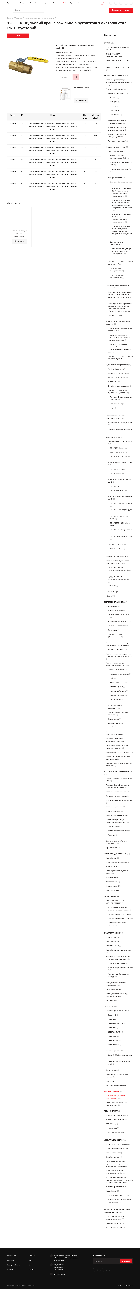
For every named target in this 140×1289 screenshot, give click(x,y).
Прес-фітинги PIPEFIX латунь (119, 918)
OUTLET (107, 43)
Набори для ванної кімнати (116, 1085)
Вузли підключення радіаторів (117, 365)
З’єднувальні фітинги (113, 592)
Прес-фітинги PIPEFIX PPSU (118, 914)
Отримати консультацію (121, 10)
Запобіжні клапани (112, 1157)
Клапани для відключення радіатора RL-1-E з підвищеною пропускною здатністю (119, 337)
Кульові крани (111, 858)
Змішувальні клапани (114, 989)
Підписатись (126, 1261)
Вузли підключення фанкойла (117, 815)
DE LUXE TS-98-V (116, 469)
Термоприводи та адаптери (118, 831)
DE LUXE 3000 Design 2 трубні (121, 503)
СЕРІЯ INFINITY (114, 1040)
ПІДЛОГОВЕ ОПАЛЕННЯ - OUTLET (119, 67)
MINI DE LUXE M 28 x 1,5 (119, 452)
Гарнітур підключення (116, 369)
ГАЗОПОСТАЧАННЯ (111, 1091)
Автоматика (110, 1124)
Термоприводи (113, 719)
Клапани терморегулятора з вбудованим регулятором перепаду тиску (119, 82)
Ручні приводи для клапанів (116, 556)
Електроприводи (114, 826)
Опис (18, 36)
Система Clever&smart (116, 670)
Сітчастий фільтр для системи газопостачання (19, 233)
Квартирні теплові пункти (115, 1119)
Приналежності (111, 848)
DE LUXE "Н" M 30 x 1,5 (118, 456)
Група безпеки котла (113, 1153)
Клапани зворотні (112, 886)
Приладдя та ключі (115, 315)
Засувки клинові (112, 877)
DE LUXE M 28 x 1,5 (117, 448)
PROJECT (113, 102)
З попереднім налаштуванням (121, 182)
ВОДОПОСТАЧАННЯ (112, 933)
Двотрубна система (115, 178)
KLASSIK (113, 98)
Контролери (112, 1128)
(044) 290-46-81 (58, 1267)
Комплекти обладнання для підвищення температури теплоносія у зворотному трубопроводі (119, 1180)
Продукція (23, 3)
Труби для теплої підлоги (115, 650)
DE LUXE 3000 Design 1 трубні (121, 510)
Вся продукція (111, 35)
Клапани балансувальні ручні (116, 792)
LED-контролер (115, 699)
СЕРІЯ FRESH (113, 1045)
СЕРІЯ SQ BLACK (114, 1032)
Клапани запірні (112, 866)
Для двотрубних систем (116, 377)
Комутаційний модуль (118, 691)
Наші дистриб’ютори (13, 1265)
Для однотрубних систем (117, 373)
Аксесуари (110, 1081)
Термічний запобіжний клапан (117, 1148)
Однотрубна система (115, 151)
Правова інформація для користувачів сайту (21, 1285)
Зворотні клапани (112, 937)
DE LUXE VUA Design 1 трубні (121, 536)
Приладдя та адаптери (116, 141)
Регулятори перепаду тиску (116, 796)
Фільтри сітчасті (112, 882)
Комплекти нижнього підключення (120, 422)
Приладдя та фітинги (115, 544)
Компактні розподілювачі (117, 626)
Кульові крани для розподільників (118, 752)
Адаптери (111, 835)
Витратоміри (112, 630)
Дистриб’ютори (34, 3)
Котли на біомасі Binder (114, 1227)
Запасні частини (116, 404)
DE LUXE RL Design (117, 490)
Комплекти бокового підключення (120, 429)
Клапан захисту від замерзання (117, 1144)
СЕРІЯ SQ (112, 1028)
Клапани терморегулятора (115, 147)
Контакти (81, 3)
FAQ (30, 1265)
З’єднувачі (112, 586)
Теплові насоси (111, 1232)
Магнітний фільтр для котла (116, 1187)
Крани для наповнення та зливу (117, 862)
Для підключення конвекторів (118, 386)
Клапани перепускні (113, 811)
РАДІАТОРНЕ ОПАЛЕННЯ (114, 75)
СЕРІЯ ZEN (112, 1036)
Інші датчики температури (119, 674)
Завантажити (81, 100)
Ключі (112, 408)
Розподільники (111, 606)
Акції (64, 3)
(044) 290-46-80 (58, 1265)
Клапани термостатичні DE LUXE (120, 462)
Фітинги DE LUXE (116, 549)
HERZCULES (114, 115)
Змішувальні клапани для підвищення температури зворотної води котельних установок (119, 1164)
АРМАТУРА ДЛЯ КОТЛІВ (113, 1140)
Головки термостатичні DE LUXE (120, 441)
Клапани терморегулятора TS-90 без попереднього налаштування (121, 251)
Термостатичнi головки (114, 89)
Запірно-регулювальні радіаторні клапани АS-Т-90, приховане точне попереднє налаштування (120, 294)
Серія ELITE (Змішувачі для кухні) (120, 1055)
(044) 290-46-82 (58, 1269)
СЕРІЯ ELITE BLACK (115, 1023)
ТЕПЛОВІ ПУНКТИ (111, 1111)
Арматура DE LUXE (113, 437)
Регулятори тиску (112, 946)
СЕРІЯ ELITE (113, 1019)
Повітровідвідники (112, 890)
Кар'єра (72, 3)
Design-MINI (114, 110)
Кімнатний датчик (116, 687)
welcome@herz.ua (59, 1274)
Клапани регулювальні (114, 807)
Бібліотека (56, 3)
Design (112, 106)
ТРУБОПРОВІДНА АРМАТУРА (115, 854)
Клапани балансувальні (116, 963)
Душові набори (111, 1070)
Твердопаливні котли (113, 1223)
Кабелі (112, 678)
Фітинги (109, 596)
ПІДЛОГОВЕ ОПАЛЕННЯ (113, 602)
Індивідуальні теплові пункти (116, 1115)
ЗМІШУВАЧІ (108, 1006)
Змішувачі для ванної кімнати (116, 1011)
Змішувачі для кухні (113, 1051)
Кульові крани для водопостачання (118, 950)
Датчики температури (116, 1132)
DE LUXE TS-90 (115, 473)
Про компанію (11, 3)
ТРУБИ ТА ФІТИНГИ (111, 896)
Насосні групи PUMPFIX (116, 1195)
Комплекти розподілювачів (117, 621)
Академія (46, 3)
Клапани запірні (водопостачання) (120, 967)
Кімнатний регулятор (117, 695)
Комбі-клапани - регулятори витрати (119, 800)
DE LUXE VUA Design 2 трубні (121, 530)
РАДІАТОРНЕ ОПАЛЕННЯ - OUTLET (119, 61)
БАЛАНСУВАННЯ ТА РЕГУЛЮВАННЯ (118, 772)
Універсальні (112, 382)
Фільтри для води (112, 941)
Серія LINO (112, 1015)
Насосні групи (111, 1191)
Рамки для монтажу (117, 682)
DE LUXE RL (114, 486)
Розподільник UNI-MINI (116, 610)
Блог (30, 1260)
